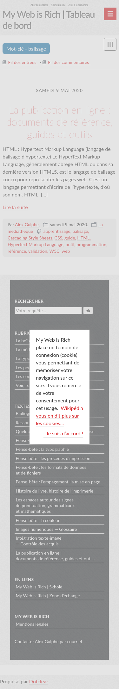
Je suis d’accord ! (64, 433)
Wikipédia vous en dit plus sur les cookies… (59, 415)
